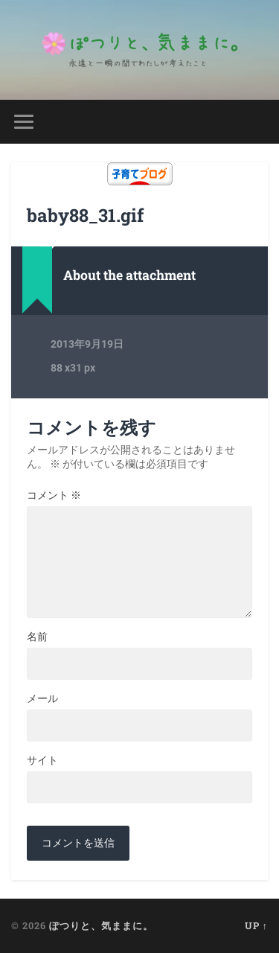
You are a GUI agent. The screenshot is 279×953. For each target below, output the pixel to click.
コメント (54, 495)
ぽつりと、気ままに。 (101, 925)
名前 (37, 636)
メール (42, 698)
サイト (42, 760)
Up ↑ (256, 925)
